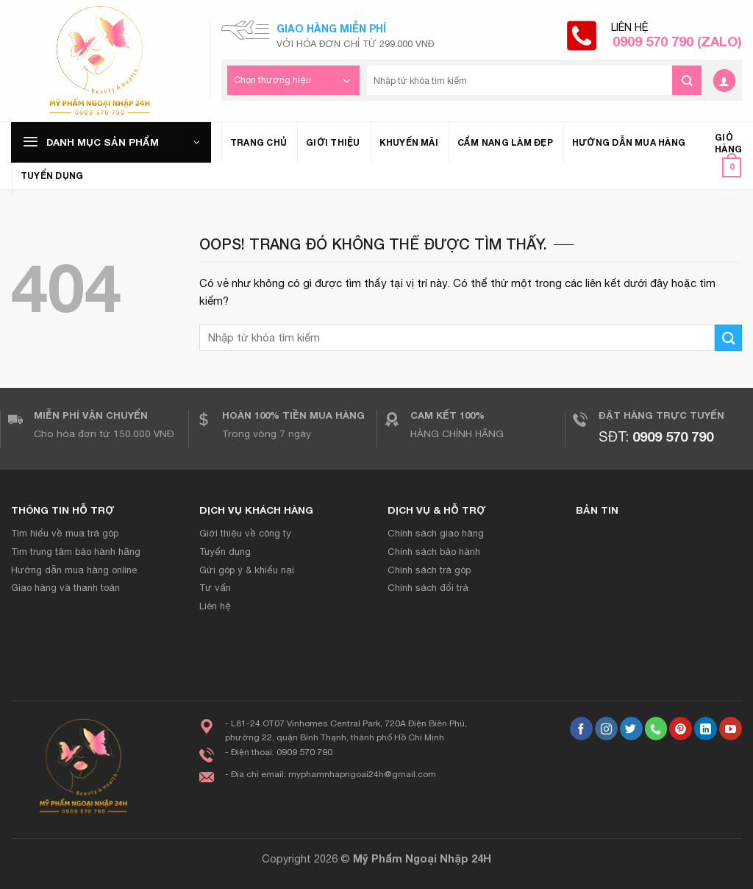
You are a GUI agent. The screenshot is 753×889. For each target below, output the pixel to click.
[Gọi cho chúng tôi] (656, 728)
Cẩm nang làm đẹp (505, 142)
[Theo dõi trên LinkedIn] (705, 728)
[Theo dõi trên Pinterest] (680, 728)
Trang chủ (258, 142)
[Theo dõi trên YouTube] (730, 728)
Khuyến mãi (408, 142)
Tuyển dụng (52, 175)
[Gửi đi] (687, 80)
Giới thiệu (333, 142)
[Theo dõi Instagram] (606, 728)
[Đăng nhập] (724, 80)
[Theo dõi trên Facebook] (581, 728)
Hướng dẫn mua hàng (628, 142)
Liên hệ (676, 35)
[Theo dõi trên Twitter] (631, 728)
